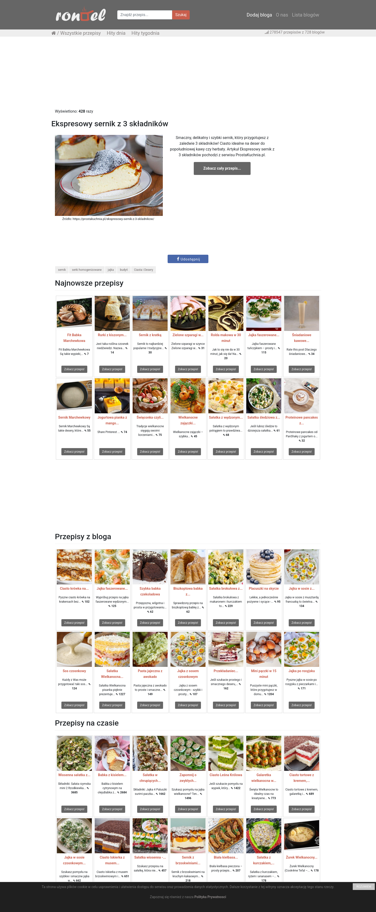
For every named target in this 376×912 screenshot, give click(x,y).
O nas (282, 15)
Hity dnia (116, 33)
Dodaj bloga (259, 15)
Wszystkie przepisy (80, 33)
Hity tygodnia (145, 33)
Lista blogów (305, 15)
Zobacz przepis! (74, 369)
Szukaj (181, 14)
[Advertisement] (188, 75)
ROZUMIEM (363, 886)
